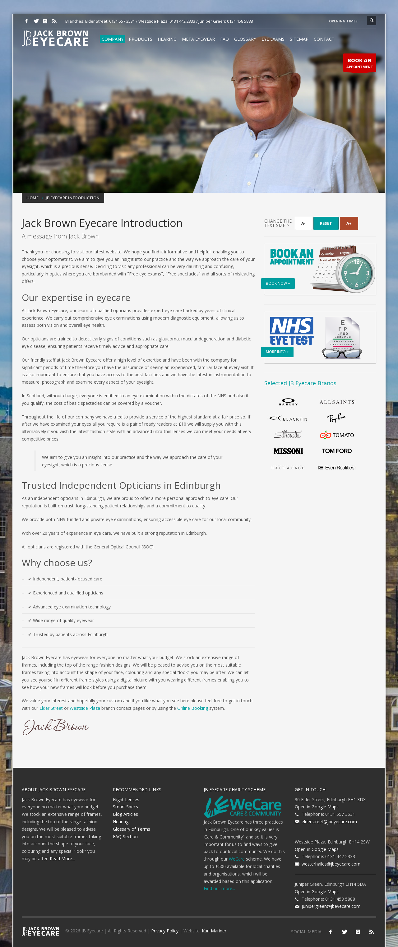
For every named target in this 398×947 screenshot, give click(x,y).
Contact (324, 39)
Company (112, 39)
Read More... (62, 859)
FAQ (224, 39)
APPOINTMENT (359, 64)
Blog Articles (125, 814)
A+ (349, 223)
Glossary (245, 39)
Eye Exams (273, 39)
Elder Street (51, 708)
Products (140, 39)
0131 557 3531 (122, 21)
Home (32, 198)
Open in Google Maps (317, 807)
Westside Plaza (85, 708)
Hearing (167, 39)
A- (303, 223)
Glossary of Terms (131, 829)
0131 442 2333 (182, 21)
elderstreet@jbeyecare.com (328, 822)
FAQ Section (125, 836)
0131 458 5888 (240, 21)
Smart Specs (125, 807)
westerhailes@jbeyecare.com (329, 864)
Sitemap (299, 39)
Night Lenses (126, 799)
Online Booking (192, 708)
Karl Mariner (214, 931)
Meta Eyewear (198, 39)
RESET (326, 223)
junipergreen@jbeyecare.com (329, 906)
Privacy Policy (164, 931)
